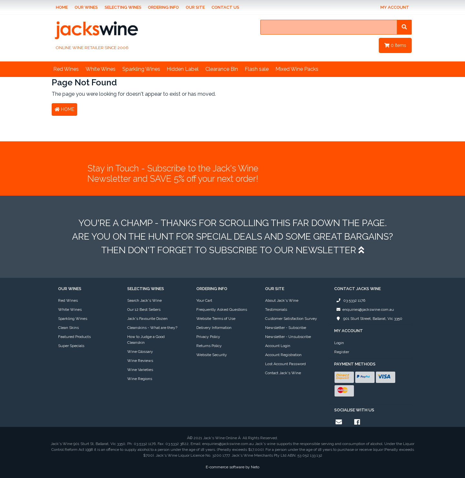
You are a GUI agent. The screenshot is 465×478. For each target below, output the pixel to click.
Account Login (277, 345)
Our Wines (86, 7)
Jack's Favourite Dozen (147, 318)
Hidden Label (183, 69)
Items (395, 45)
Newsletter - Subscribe (285, 327)
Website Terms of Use (215, 318)
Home (62, 7)
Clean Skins (68, 327)
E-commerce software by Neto (232, 467)
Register (341, 352)
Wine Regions (139, 378)
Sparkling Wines (141, 69)
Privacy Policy (208, 336)
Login (339, 343)
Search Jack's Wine (144, 300)
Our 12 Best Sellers (143, 309)
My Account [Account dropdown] (394, 7)
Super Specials (71, 345)
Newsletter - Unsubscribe (288, 336)
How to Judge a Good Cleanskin (146, 339)
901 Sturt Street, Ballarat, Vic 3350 (368, 318)
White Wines (101, 69)
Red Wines (66, 69)
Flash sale (257, 69)
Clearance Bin (221, 69)
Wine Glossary (140, 351)
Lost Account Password (285, 364)
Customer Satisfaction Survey (291, 318)
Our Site (195, 7)
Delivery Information (214, 327)
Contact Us (225, 7)
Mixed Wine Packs (296, 69)
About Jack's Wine (281, 300)
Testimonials (276, 309)
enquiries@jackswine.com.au (364, 309)
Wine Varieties (140, 369)
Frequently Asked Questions (221, 309)
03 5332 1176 (349, 300)
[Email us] (339, 422)
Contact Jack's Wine (283, 373)
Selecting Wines (123, 7)
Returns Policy (209, 345)
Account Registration (283, 355)
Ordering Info (163, 7)
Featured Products (74, 336)
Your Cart (204, 300)
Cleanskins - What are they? (152, 327)
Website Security (211, 355)
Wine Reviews (140, 360)
